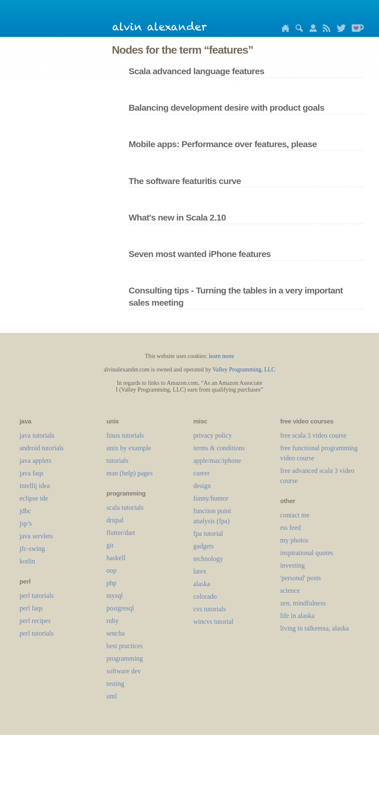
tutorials (117, 460)
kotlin (27, 561)
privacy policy (212, 435)
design (202, 485)
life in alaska (297, 615)
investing (292, 565)
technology (208, 558)
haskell (116, 557)
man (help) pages (130, 473)
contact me (295, 515)
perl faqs (31, 608)
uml (112, 696)
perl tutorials (37, 595)
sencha (116, 633)
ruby (113, 620)
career (201, 473)
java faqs (32, 473)
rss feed (290, 527)
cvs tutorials (209, 609)
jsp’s (26, 523)
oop (112, 570)
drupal (115, 520)
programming (125, 658)
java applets (36, 460)
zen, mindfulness (303, 603)
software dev (124, 671)
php (112, 583)
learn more (221, 356)
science (290, 590)
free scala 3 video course (313, 435)
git (110, 545)
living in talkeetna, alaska (314, 628)
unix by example (129, 448)
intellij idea (35, 485)
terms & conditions (219, 448)
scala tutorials (125, 507)
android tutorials (42, 448)
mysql (115, 595)
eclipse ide (34, 498)
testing (116, 683)
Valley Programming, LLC (243, 369)
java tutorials (37, 435)
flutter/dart (121, 532)
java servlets (36, 536)
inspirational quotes (306, 552)
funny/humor (211, 498)
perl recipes (35, 620)
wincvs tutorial (213, 621)
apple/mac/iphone (217, 460)
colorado (205, 596)
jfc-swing (32, 548)
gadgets (203, 546)
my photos (294, 540)
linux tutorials (125, 435)
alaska (201, 583)
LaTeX (199, 571)
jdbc (25, 510)
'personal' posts (300, 577)
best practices (125, 645)
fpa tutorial (208, 533)
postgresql (120, 608)
